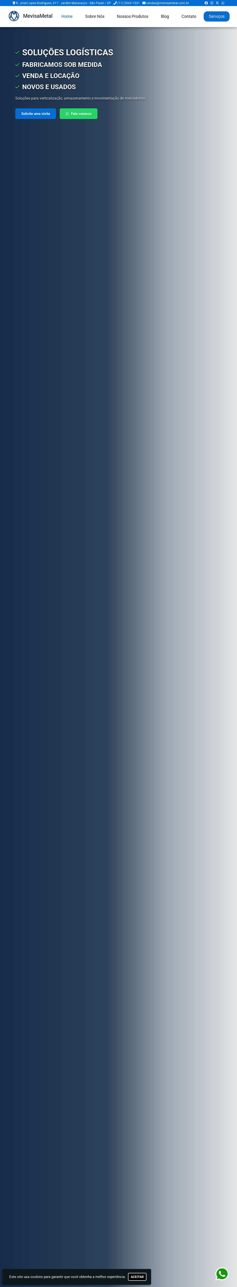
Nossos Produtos (132, 16)
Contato (188, 16)
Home (67, 16)
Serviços (217, 16)
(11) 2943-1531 (128, 3)
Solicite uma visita (35, 114)
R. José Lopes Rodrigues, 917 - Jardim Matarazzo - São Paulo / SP (63, 3)
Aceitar (137, 1277)
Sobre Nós (94, 16)
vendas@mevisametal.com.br (167, 3)
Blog (165, 16)
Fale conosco (78, 114)
